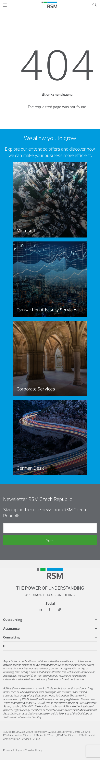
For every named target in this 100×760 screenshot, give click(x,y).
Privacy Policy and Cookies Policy (22, 750)
